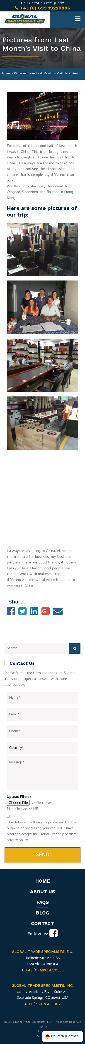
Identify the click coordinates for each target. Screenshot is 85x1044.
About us (42, 891)
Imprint (42, 1027)
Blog (42, 913)
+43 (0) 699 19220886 (44, 970)
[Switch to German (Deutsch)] (62, 1036)
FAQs (42, 902)
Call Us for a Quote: (42, 5)
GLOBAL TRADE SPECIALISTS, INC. (43, 986)
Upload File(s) (19, 797)
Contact (42, 923)
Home (6, 73)
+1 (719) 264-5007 (45, 1004)
